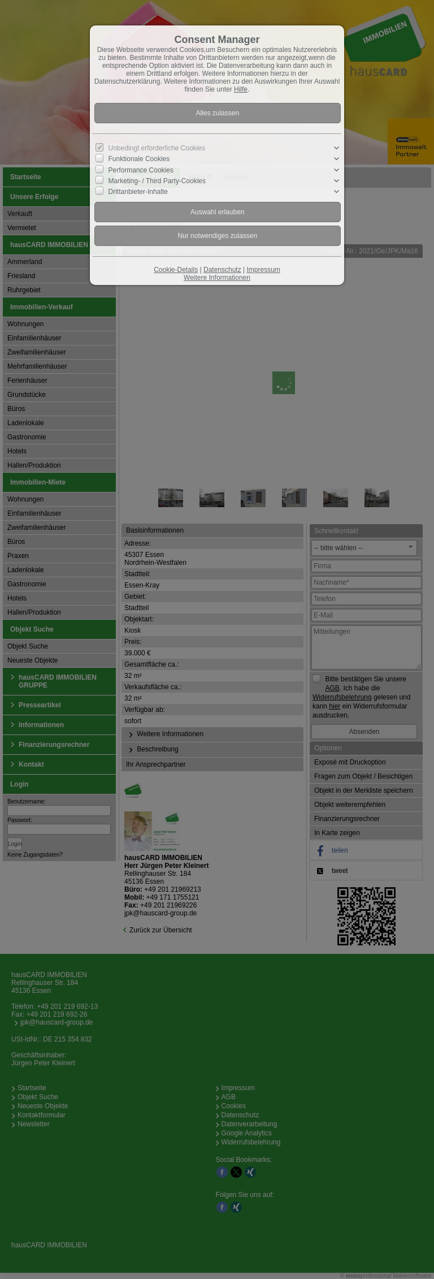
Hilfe (241, 89)
